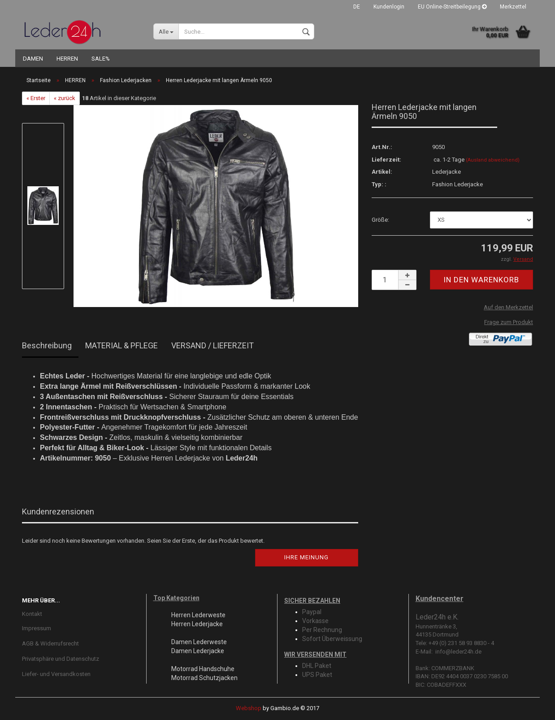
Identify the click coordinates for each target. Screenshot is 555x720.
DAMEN (33, 58)
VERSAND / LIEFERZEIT (212, 345)
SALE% (100, 58)
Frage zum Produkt (508, 322)
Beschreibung (47, 345)
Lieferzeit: (386, 159)
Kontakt (32, 613)
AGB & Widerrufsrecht (50, 643)
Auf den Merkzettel (508, 307)
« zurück (64, 98)
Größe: (380, 219)
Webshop (248, 708)
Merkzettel (513, 7)
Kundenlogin (388, 7)
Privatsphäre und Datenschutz (60, 658)
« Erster (35, 98)
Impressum (36, 628)
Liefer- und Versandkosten (56, 674)
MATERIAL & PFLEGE (121, 345)
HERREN (67, 58)
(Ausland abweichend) (493, 160)
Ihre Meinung (306, 557)
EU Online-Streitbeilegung (452, 7)
